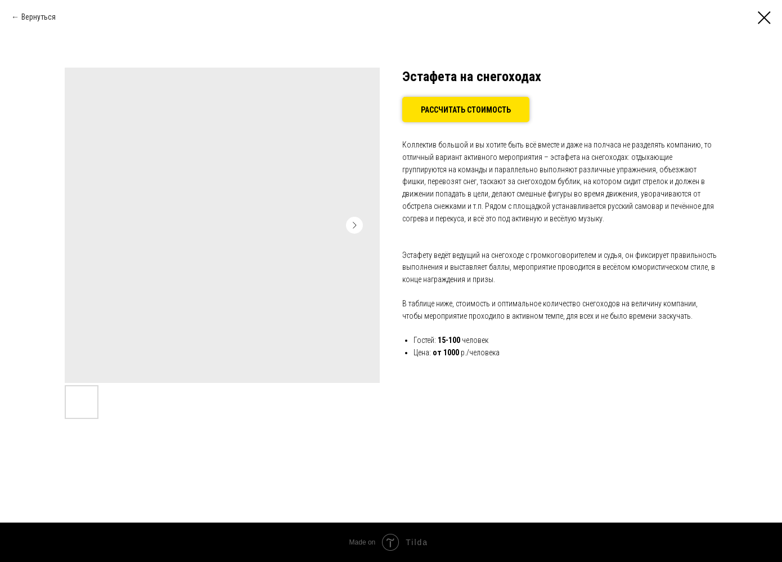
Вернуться (38, 16)
